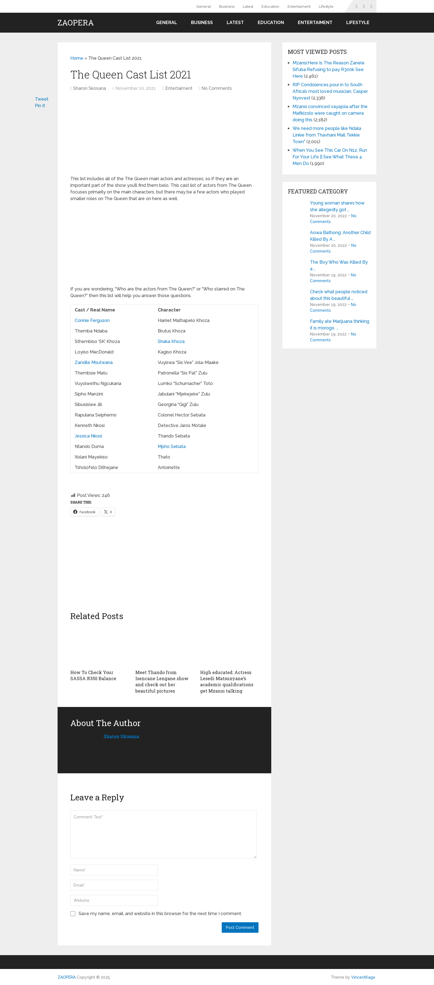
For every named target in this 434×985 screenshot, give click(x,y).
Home (76, 58)
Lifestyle (326, 6)
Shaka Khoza (171, 341)
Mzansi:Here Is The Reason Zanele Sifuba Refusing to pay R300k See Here (329, 69)
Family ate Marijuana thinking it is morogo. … (339, 325)
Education (270, 6)
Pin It (40, 105)
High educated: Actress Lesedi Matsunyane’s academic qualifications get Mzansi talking (226, 681)
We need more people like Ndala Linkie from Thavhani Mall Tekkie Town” (327, 135)
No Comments (217, 88)
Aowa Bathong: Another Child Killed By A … (340, 236)
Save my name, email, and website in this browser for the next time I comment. (160, 913)
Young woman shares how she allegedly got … (337, 206)
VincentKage (363, 977)
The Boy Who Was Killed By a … (339, 265)
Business (226, 6)
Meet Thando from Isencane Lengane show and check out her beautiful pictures (161, 681)
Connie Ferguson (92, 320)
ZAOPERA (76, 23)
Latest (248, 6)
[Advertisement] (118, 136)
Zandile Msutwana (94, 362)
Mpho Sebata (172, 446)
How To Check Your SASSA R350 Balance (93, 675)
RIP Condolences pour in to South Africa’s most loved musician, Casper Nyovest (330, 91)
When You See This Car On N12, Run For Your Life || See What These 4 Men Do (330, 157)
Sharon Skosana (89, 88)
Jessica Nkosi (88, 436)
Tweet (41, 99)
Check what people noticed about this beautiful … (338, 295)
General (203, 6)
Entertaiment (299, 6)
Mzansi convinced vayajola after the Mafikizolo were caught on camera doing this (330, 113)
